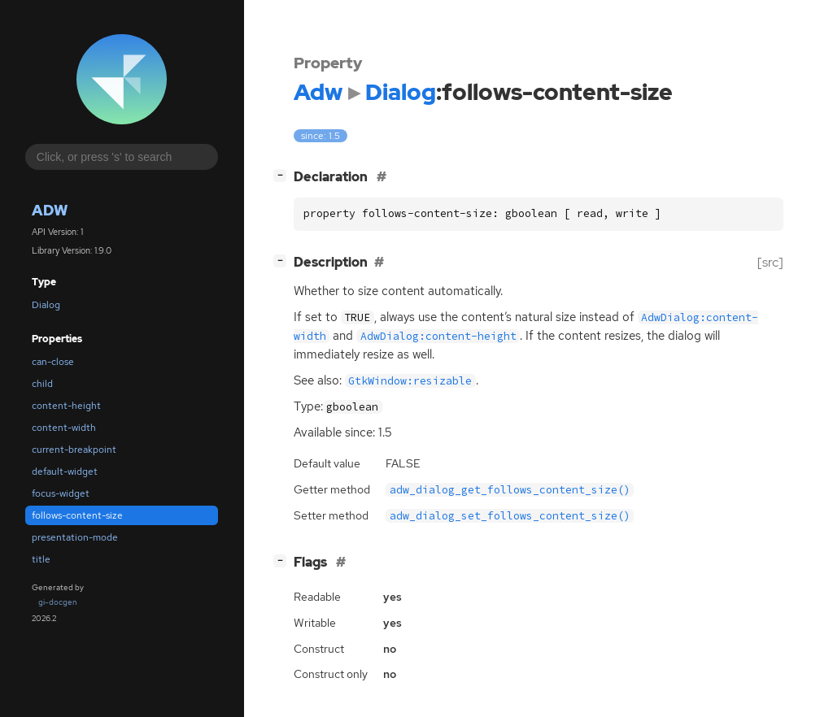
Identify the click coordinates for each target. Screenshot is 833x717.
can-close (53, 361)
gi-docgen (57, 602)
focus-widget (60, 493)
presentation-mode (75, 537)
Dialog (46, 304)
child (42, 383)
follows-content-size (77, 515)
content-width (64, 427)
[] (283, 175)
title (41, 559)
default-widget (65, 471)
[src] (770, 262)
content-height (66, 405)
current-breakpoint (74, 449)
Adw (50, 210)
